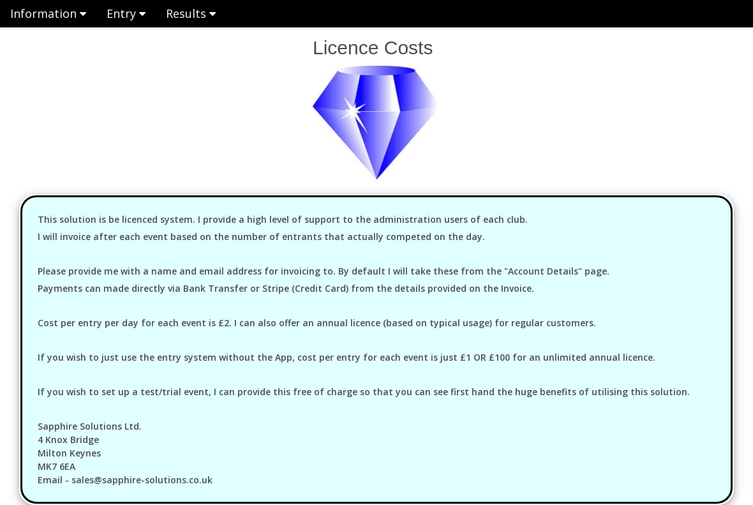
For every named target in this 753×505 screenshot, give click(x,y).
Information (48, 13)
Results (191, 13)
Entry (126, 13)
